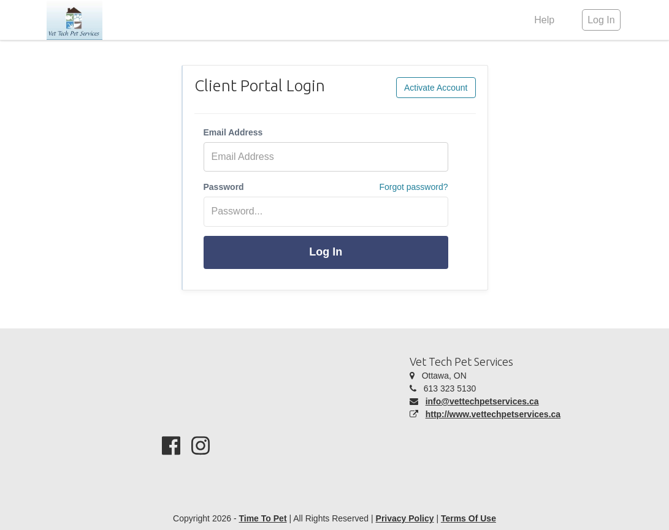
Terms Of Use (468, 518)
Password (224, 187)
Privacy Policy (405, 518)
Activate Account (436, 88)
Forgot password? (413, 187)
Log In (325, 252)
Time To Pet (262, 518)
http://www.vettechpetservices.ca (493, 414)
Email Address (233, 132)
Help (544, 20)
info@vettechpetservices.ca (482, 401)
